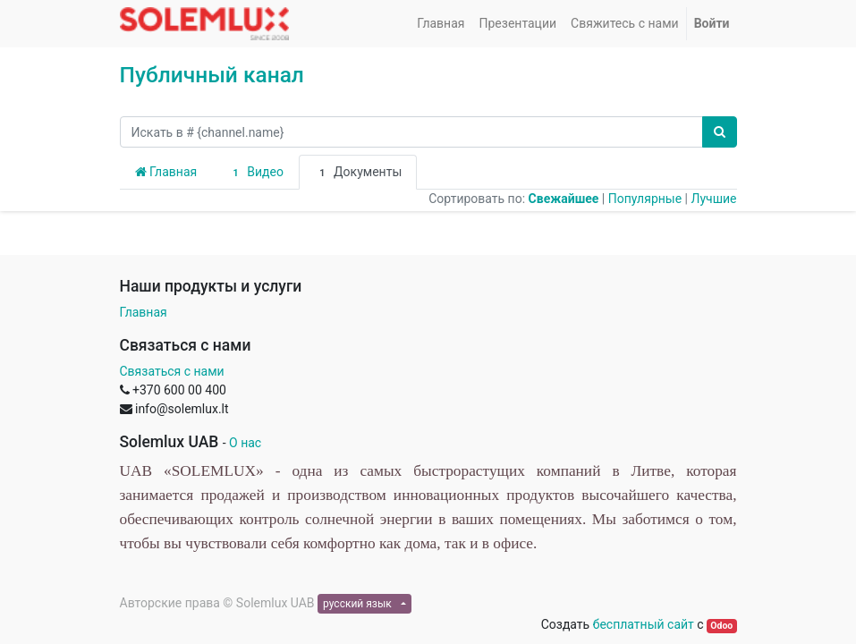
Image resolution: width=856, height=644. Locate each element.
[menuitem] (440, 23)
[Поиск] (719, 132)
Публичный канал (212, 75)
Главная (166, 172)
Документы (358, 173)
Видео (255, 173)
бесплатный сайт (643, 624)
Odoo (721, 625)
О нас (245, 443)
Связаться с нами (172, 371)
